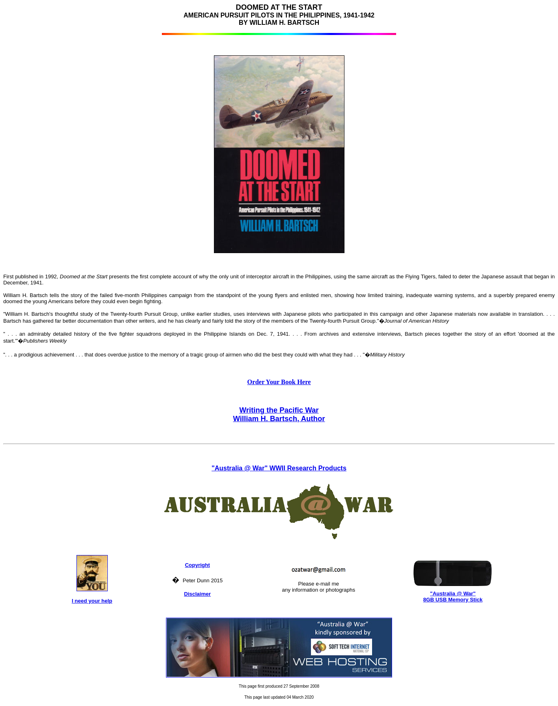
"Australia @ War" (453, 593)
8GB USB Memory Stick (453, 600)
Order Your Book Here (279, 381)
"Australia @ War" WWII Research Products (279, 468)
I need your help (92, 601)
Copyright (197, 565)
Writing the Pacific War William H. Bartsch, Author (279, 414)
